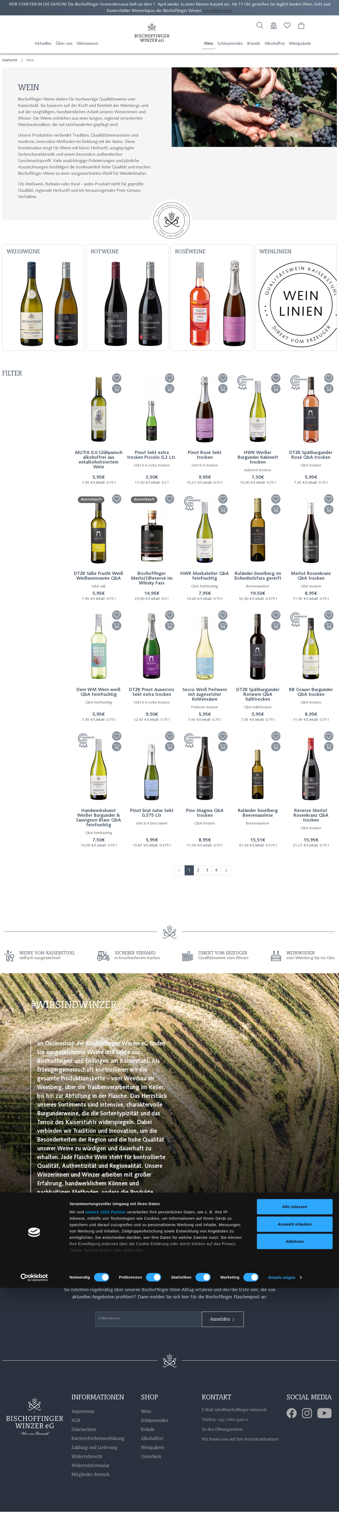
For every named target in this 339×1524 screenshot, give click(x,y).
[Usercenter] (273, 28)
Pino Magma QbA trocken (205, 826)
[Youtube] (327, 1425)
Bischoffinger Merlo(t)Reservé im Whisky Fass (151, 591)
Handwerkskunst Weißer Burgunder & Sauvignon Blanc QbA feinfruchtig (98, 830)
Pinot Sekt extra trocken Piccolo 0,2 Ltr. (151, 468)
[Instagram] (309, 1425)
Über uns (64, 56)
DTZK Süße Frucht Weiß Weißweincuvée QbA (98, 588)
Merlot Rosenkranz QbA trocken (311, 588)
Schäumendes (230, 56)
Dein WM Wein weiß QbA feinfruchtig (99, 705)
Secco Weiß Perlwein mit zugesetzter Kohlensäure (204, 707)
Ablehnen (295, 1477)
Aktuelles (43, 56)
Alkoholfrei (275, 56)
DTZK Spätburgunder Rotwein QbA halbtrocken (257, 707)
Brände (253, 56)
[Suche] (260, 28)
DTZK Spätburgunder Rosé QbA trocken (310, 468)
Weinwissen (87, 56)
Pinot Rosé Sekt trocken (204, 468)
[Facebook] (294, 1425)
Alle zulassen (294, 1443)
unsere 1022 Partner (105, 1448)
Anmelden (222, 1331)
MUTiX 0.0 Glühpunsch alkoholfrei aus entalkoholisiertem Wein (98, 472)
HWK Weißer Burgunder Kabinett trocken (258, 470)
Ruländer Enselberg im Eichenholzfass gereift (257, 588)
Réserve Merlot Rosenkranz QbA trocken (310, 828)
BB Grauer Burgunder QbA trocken (311, 705)
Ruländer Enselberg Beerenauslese (258, 826)
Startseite (9, 73)
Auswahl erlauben (295, 1460)
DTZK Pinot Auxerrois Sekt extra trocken (151, 705)
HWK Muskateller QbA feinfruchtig (204, 588)
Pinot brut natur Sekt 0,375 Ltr (151, 826)
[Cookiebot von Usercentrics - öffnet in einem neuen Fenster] (34, 1514)
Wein (208, 56)
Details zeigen (281, 1513)
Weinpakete (300, 56)
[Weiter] (226, 883)
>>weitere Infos (218, 11)
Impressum (83, 1423)
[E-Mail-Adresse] (148, 1331)
